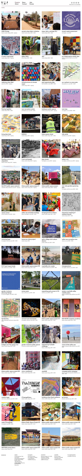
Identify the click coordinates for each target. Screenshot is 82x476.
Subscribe (17, 469)
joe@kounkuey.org (44, 463)
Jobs (31, 2)
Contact (24, 4)
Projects (17, 2)
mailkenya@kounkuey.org (20, 467)
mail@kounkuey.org (32, 463)
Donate (32, 4)
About (16, 4)
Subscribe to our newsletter (74, 4)
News (23, 2)
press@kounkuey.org (71, 460)
